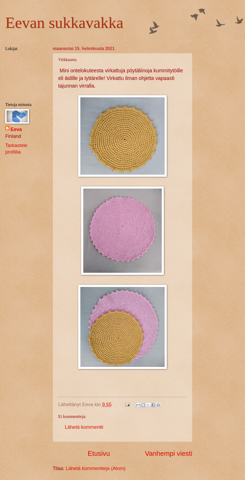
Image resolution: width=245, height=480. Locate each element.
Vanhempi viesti (168, 453)
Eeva (16, 129)
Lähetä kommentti (84, 427)
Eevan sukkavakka (64, 22)
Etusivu (99, 453)
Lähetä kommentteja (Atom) (95, 468)
